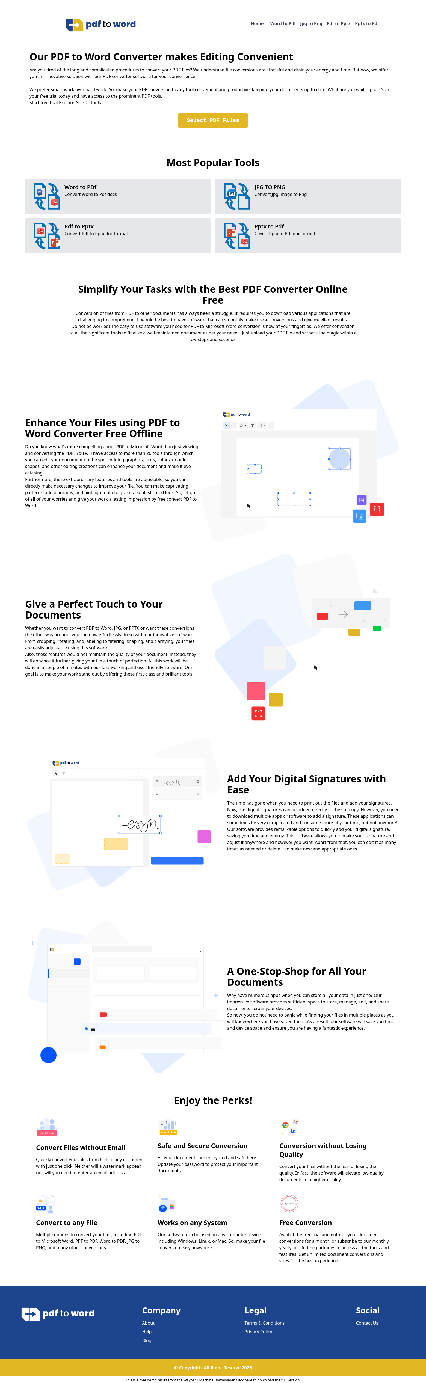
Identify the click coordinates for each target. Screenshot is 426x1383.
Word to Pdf (283, 23)
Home (257, 23)
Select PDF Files (213, 120)
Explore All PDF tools (80, 103)
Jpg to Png (311, 23)
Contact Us (367, 1323)
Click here (244, 1380)
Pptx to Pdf (367, 23)
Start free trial (43, 103)
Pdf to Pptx (339, 23)
